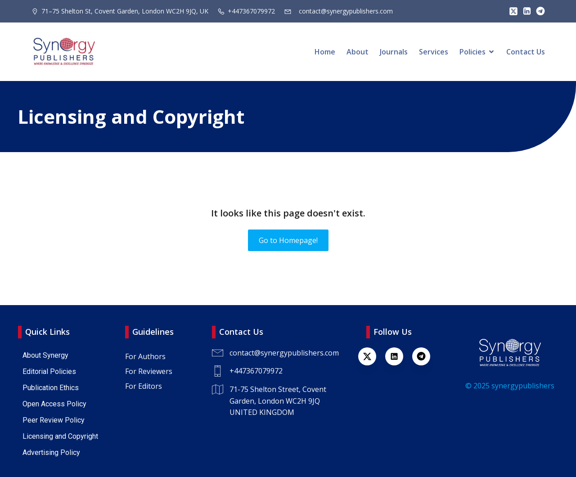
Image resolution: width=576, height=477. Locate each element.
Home (325, 52)
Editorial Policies (49, 371)
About (357, 52)
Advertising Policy (51, 452)
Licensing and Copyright (60, 436)
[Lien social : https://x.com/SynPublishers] (511, 11)
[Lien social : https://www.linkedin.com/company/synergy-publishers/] (524, 11)
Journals (394, 52)
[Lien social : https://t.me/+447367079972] (538, 11)
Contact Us (525, 52)
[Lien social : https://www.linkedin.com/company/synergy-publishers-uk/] (398, 356)
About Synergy (45, 355)
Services (433, 52)
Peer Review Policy (53, 420)
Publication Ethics (50, 387)
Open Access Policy (54, 404)
